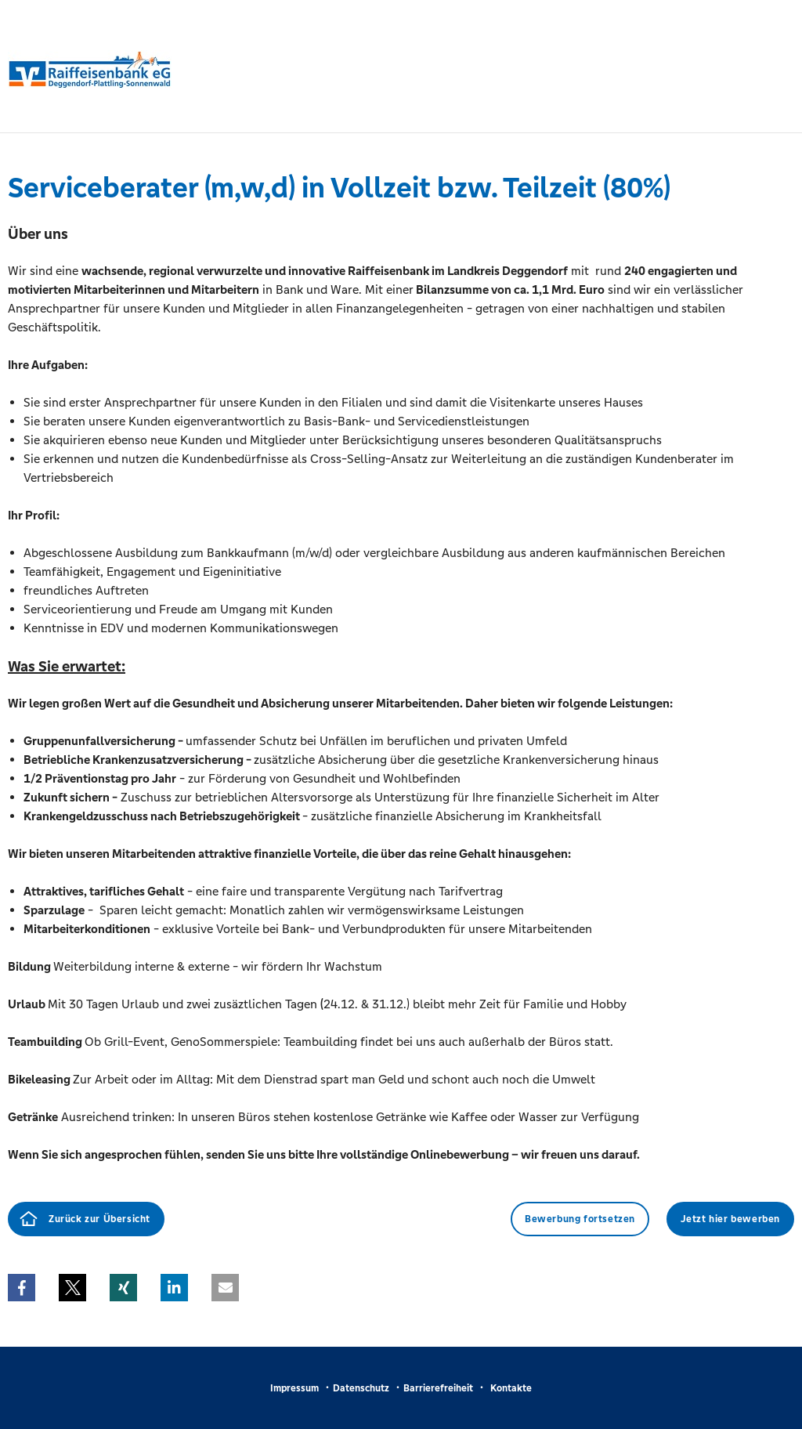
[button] (21, 1287)
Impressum (294, 1388)
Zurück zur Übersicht (99, 1219)
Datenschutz (361, 1388)
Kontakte (511, 1388)
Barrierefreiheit (438, 1388)
